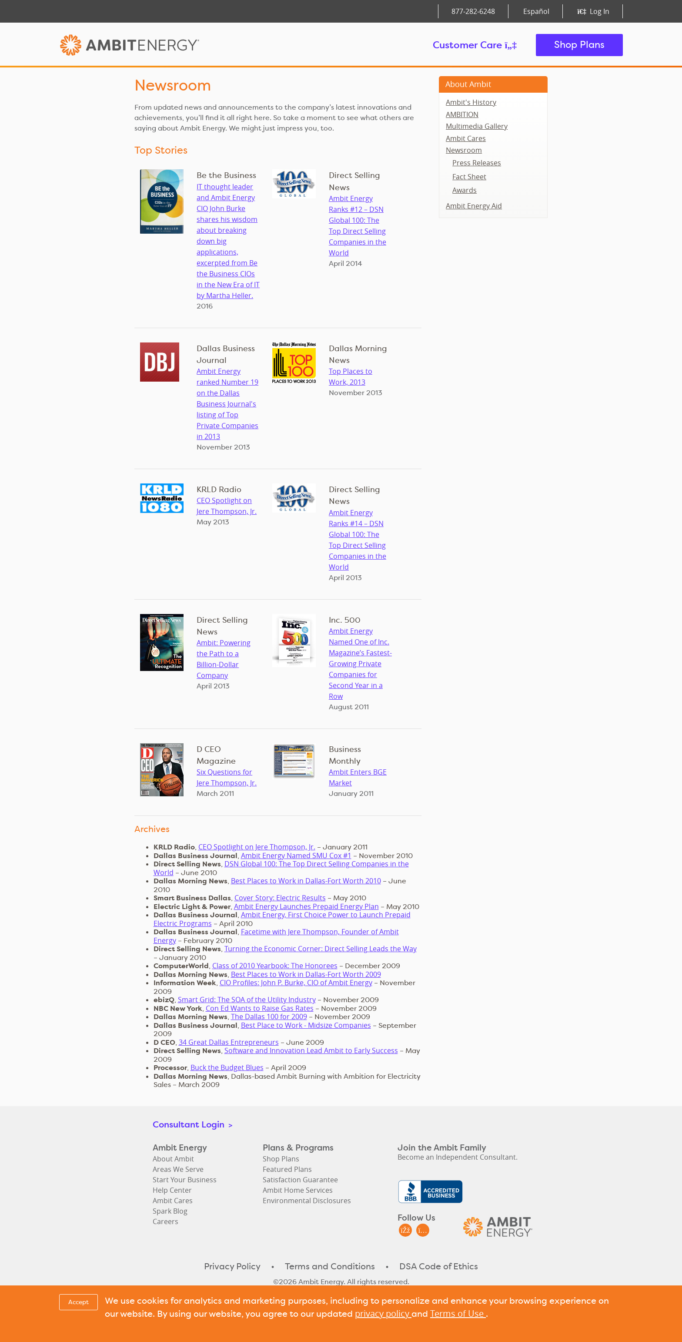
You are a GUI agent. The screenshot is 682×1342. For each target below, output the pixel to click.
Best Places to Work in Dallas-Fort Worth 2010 (306, 881)
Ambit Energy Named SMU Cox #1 (296, 855)
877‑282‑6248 (473, 11)
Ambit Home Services (298, 1190)
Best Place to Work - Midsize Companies (306, 1025)
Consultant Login (192, 1124)
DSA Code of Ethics (438, 1266)
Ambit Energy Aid (474, 206)
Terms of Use (458, 1313)
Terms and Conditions (330, 1266)
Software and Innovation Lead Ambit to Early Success (311, 1050)
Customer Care (475, 44)
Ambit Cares (466, 138)
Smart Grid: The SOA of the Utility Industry (247, 999)
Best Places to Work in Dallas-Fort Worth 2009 (306, 974)
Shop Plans (579, 44)
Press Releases (476, 163)
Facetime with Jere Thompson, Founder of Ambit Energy (276, 936)
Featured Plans (287, 1169)
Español (536, 11)
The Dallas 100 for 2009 (269, 1016)
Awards (464, 190)
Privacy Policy (232, 1266)
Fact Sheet (469, 176)
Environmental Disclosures (307, 1200)
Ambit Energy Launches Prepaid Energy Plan (306, 906)
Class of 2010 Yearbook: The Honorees (275, 965)
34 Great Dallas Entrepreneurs (229, 1042)
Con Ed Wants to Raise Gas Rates (260, 1008)
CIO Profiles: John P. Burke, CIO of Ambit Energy (296, 982)
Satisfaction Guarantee (300, 1179)
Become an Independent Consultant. (458, 1157)
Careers (165, 1221)
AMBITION (462, 114)
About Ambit (468, 84)
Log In (593, 11)
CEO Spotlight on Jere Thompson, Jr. (256, 847)
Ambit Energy (146, 45)
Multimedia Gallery (477, 126)
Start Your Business (185, 1179)
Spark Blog (170, 1211)
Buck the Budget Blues (227, 1067)
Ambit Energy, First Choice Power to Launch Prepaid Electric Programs (282, 919)
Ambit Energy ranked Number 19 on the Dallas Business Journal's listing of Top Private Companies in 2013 (227, 403)
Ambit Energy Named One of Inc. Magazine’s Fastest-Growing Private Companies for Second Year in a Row (360, 663)
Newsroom (464, 150)
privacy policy (383, 1313)
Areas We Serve (178, 1169)
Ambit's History (471, 102)
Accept (78, 1302)
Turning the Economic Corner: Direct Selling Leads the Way (320, 948)
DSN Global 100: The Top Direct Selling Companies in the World (281, 868)
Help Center (172, 1190)
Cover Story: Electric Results (280, 897)
